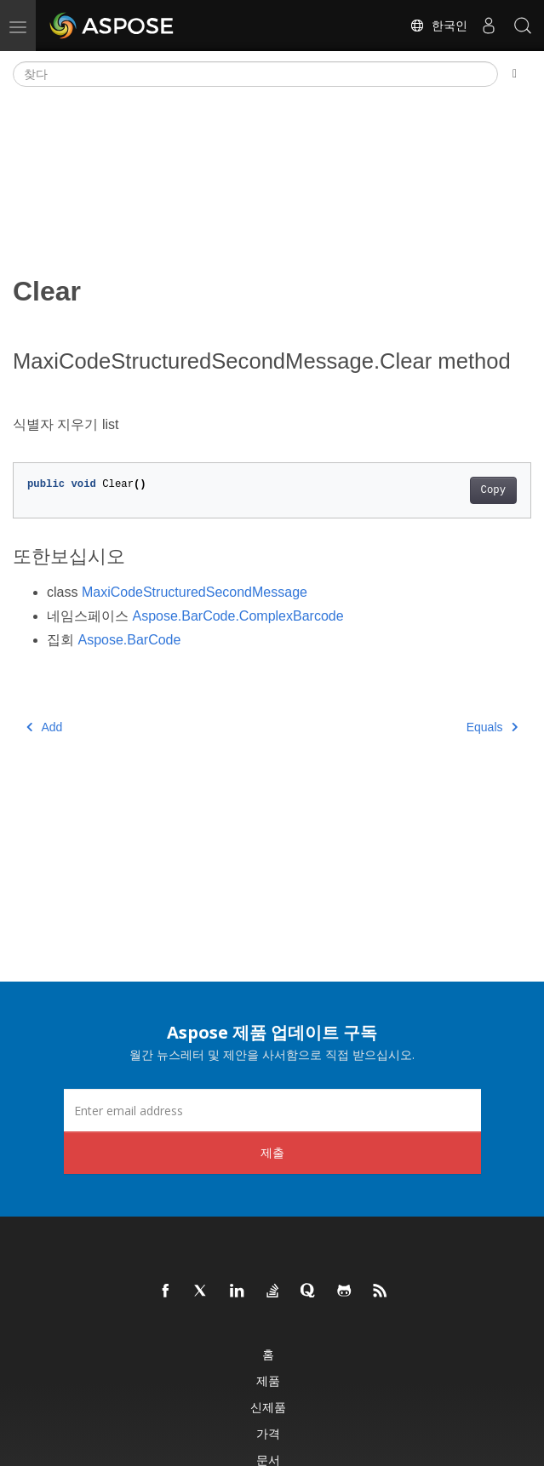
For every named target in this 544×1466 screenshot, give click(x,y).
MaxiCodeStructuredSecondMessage (194, 592)
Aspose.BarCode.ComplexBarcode (237, 616)
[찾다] (255, 74)
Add (44, 727)
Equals (492, 727)
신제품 (268, 1407)
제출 (272, 1152)
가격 (268, 1433)
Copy (493, 490)
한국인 (438, 25)
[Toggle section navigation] (515, 74)
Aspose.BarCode (128, 640)
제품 (268, 1380)
